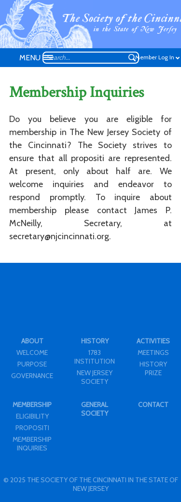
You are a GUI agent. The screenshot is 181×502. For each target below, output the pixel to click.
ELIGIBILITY (32, 416)
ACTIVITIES (153, 341)
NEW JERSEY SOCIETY (94, 377)
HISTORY (95, 341)
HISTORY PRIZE (153, 368)
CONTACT (153, 404)
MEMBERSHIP (32, 404)
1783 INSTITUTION (94, 357)
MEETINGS (153, 352)
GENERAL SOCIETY (94, 409)
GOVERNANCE (32, 375)
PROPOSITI (32, 427)
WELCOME (32, 352)
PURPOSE (32, 364)
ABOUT (32, 341)
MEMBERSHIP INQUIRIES (32, 443)
